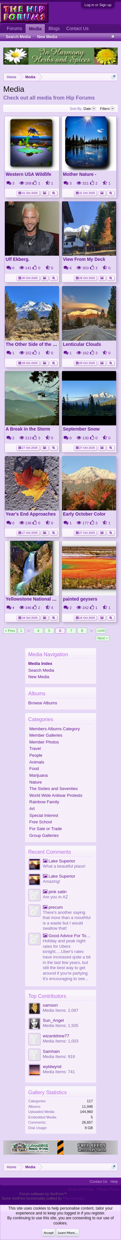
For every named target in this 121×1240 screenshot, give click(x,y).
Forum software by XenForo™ (43, 1194)
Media (35, 28)
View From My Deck (84, 259)
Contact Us (77, 28)
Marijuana (38, 775)
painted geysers (80, 599)
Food (34, 768)
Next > (102, 638)
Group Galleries (44, 835)
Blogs (54, 28)
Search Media (41, 670)
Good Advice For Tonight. (68, 935)
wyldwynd (52, 1066)
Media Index (40, 663)
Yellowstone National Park (34, 599)
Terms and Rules (80, 1189)
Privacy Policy (108, 1189)
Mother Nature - (79, 174)
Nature (35, 782)
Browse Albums (42, 702)
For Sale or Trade (45, 828)
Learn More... (67, 1233)
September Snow (81, 429)
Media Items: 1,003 (61, 1041)
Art (32, 808)
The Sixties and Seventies (53, 788)
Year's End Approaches (31, 514)
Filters (107, 108)
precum (53, 907)
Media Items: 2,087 (61, 1010)
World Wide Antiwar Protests (55, 795)
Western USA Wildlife (28, 174)
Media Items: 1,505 (61, 1025)
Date (90, 108)
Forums (14, 28)
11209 (101, 630)
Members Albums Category (54, 728)
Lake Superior (59, 861)
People (35, 755)
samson (50, 1005)
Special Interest (43, 815)
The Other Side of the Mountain (39, 344)
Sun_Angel (53, 1020)
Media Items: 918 (59, 1056)
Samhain (51, 1051)
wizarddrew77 (56, 1035)
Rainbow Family (44, 801)
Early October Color (84, 514)
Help (114, 1181)
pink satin (55, 891)
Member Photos (44, 742)
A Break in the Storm (28, 429)
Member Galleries (46, 735)
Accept (49, 1233)
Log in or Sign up (98, 5)
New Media (38, 676)
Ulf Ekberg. (18, 259)
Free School (40, 821)
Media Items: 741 (59, 1071)
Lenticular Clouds (82, 344)
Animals (36, 762)
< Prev (10, 631)
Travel (35, 748)
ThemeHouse (73, 1198)
